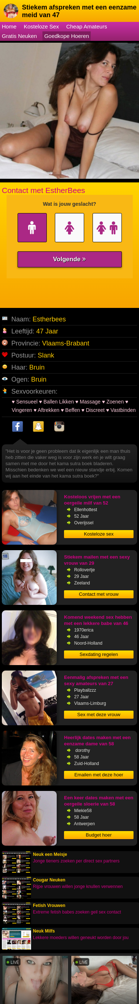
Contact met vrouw (99, 594)
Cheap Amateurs (86, 26)
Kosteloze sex (99, 534)
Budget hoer (99, 835)
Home (9, 26)
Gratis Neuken (19, 36)
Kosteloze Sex (41, 26)
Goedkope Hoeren (66, 36)
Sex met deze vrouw (98, 714)
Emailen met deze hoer (98, 774)
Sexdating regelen (99, 654)
